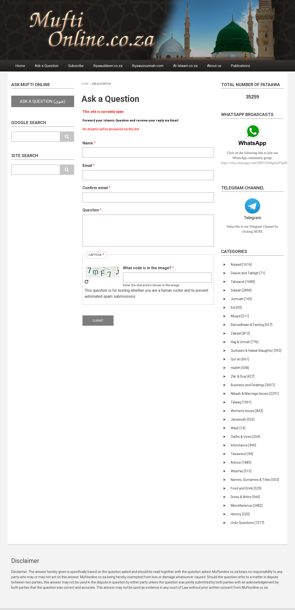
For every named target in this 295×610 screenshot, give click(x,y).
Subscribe (76, 66)
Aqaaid (241, 264)
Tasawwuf (242, 454)
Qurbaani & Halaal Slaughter (256, 350)
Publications (240, 66)
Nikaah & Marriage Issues (255, 394)
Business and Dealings (253, 385)
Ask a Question (47, 66)
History (240, 514)
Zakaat (240, 333)
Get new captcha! (86, 282)
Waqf (238, 428)
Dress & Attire (245, 497)
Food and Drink (246, 488)
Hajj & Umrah (244, 342)
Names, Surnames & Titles (255, 480)
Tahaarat (243, 282)
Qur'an (240, 359)
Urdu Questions (247, 523)
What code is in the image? (147, 268)
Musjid (240, 316)
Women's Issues (247, 411)
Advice (241, 462)
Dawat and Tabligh (248, 273)
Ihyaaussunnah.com (148, 66)
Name (87, 143)
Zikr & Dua (242, 376)
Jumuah (241, 299)
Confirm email (95, 188)
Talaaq (241, 402)
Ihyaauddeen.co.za (107, 66)
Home (20, 66)
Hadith (240, 368)
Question (90, 210)
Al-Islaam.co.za (185, 66)
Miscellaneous (246, 505)
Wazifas (241, 471)
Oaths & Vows (245, 437)
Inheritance (243, 445)
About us (214, 66)
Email (87, 165)
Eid (236, 307)
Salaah (241, 290)
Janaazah (242, 419)
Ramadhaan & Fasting (251, 325)
